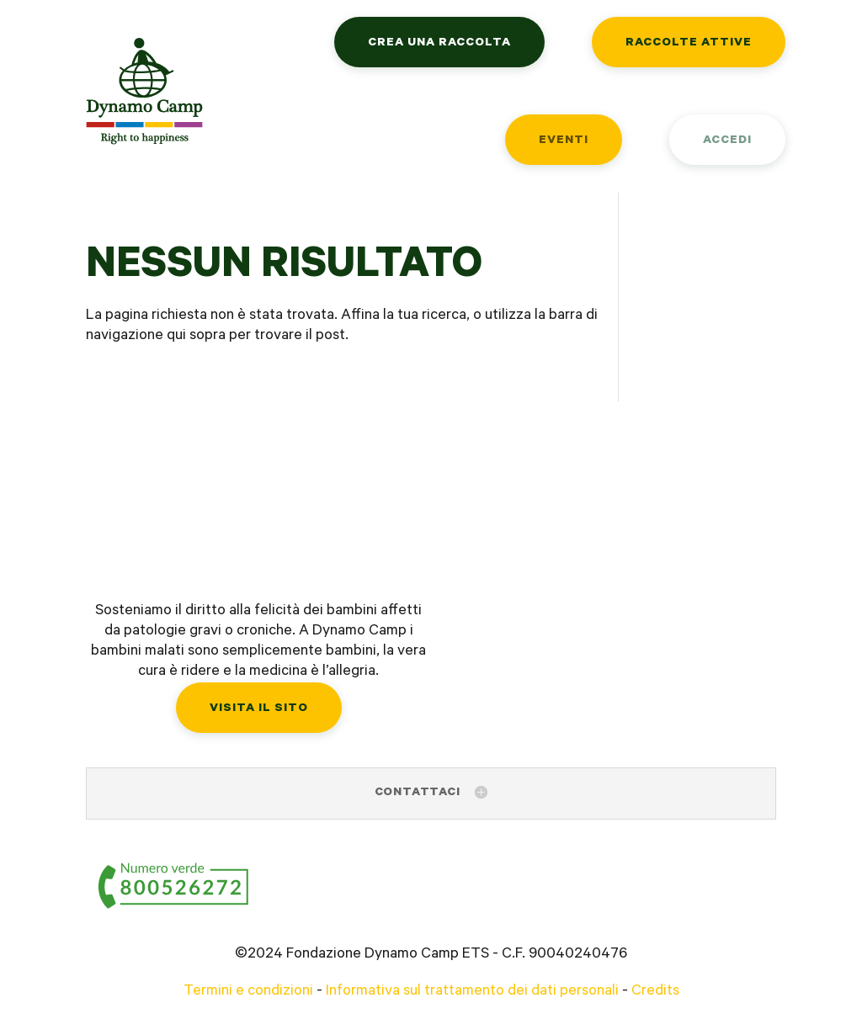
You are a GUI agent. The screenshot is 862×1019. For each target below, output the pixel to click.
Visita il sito (259, 709)
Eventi (563, 141)
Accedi (727, 141)
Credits (655, 992)
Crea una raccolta (439, 43)
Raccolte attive (688, 43)
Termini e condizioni (248, 992)
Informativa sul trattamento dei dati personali (472, 992)
